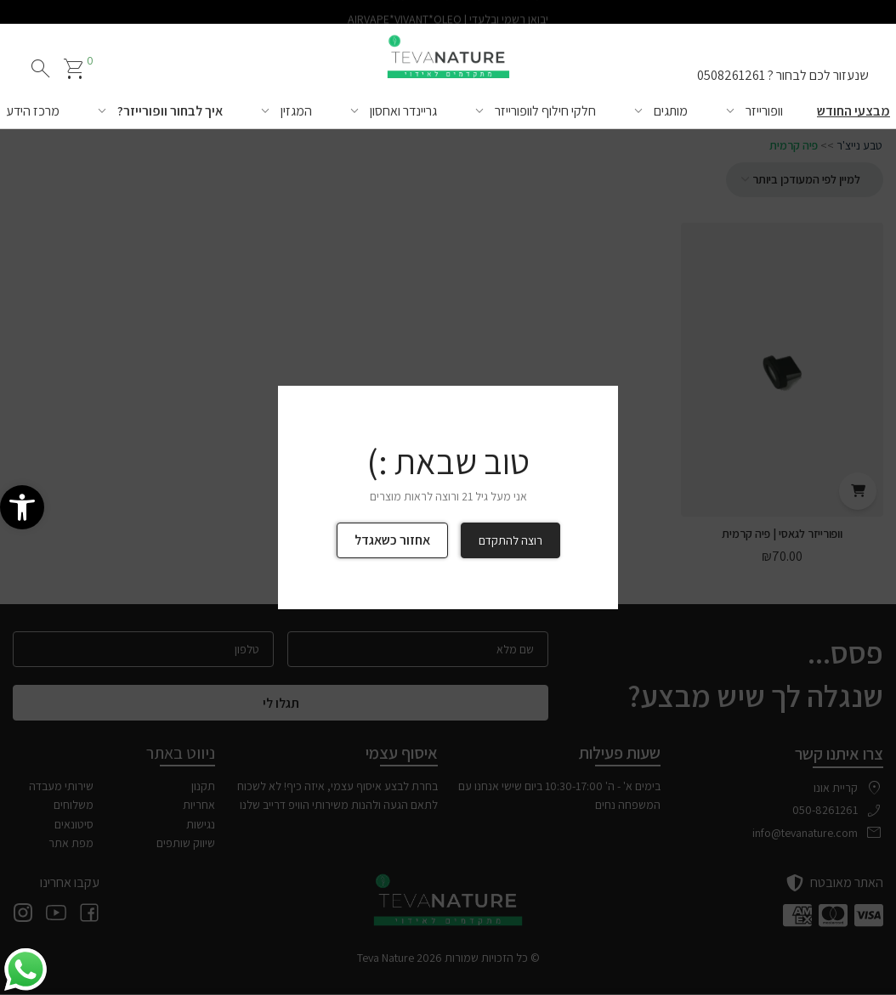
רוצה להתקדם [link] (510, 540)
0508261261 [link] (731, 75)
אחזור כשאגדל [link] (392, 540)
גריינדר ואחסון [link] (403, 111)
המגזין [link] (296, 111)
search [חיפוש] (40, 69)
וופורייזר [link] (764, 111)
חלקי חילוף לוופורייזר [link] (545, 111)
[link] (22, 507)
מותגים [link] (671, 111)
